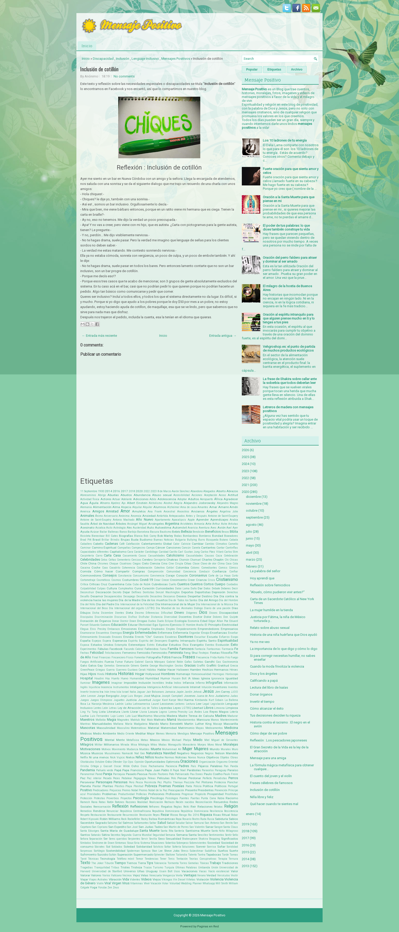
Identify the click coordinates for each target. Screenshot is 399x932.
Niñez (140, 757)
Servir (144, 838)
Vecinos (127, 875)
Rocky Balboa (149, 819)
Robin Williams (110, 819)
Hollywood (152, 674)
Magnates (123, 719)
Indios (177, 683)
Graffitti (211, 665)
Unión (214, 867)
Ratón (110, 802)
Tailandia (181, 854)
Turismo (158, 867)
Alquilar (137, 507)
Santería (179, 830)
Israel (125, 691)
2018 (132, 491)
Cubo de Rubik (142, 584)
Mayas (200, 728)
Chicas (234, 559)
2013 (245, 866)
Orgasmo (221, 762)
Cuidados (232, 584)
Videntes (135, 879)
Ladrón (119, 704)
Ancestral (169, 511)
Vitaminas (136, 883)
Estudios (175, 645)
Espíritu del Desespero (153, 640)
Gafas (188, 661)
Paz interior (94, 778)
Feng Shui (191, 653)
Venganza (169, 875)
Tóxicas (204, 863)
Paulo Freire (230, 774)
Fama (163, 649)
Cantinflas (231, 547)
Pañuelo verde (104, 770)
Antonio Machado (123, 519)
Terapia (222, 858)
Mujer (187, 749)
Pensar (182, 778)
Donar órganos (261, 694)
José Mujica (152, 696)
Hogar (139, 674)
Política (208, 786)
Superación (125, 854)
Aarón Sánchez (181, 491)
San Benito (226, 823)
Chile (83, 563)
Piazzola (189, 782)
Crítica (84, 584)
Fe (236, 649)
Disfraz (132, 617)
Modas (162, 744)
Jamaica (170, 691)
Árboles (121, 524)
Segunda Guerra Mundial (136, 835)
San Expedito (117, 827)
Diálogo (198, 608)
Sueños (223, 850)
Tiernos (132, 863)
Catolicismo (175, 555)
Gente (144, 665)
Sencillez (203, 835)
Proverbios (112, 798)
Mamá (171, 719)
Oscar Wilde (122, 766)
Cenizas (136, 559)
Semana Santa (186, 835)
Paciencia (171, 766)
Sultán (112, 854)
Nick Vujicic (117, 757)
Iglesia (205, 678)
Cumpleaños (125, 588)
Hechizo (207, 669)
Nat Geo (139, 753)
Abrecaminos (88, 495)
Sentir (228, 835)
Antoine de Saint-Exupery (223, 516)
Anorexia (136, 516)
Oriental (233, 762)
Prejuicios (115, 790)
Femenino (129, 653)
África (218, 499)
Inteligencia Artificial (159, 687)
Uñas (140, 871)
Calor (176, 544)
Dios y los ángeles (263, 674)
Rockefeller (133, 819)
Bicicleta (85, 536)
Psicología (141, 798)
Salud (161, 823)
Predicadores (100, 790)
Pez (159, 782)
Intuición (207, 687)
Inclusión (122, 59)
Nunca (201, 757)
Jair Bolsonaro (155, 691)
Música (85, 753)
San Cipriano (99, 827)
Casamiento (130, 555)
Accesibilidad (181, 495)
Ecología (181, 621)
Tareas (234, 854)
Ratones (119, 802)
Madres (220, 716)
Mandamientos (186, 719)
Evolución (222, 645)
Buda (134, 539)
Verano (201, 875)
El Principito (213, 625)
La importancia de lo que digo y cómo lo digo (283, 649)
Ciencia (155, 563)
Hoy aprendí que (262, 578)
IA (189, 678)
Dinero (179, 612)
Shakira (203, 838)
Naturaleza (154, 753)
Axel (229, 527)
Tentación (182, 858)
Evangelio (197, 645)
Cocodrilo (114, 567)
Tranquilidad (102, 867)
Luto (128, 716)
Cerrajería (160, 559)
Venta (179, 875)
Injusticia (94, 687)
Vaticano (116, 875)
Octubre (99, 762)
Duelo (160, 621)
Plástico (119, 786)
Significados (229, 838)
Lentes (98, 708)
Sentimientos (216, 835)
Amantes (202, 507)
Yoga (93, 887)
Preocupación (176, 790)
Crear (157, 580)
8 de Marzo (164, 491)
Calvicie (186, 544)
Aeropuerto (206, 499)
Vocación (156, 883)
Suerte (233, 850)
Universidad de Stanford (107, 871)
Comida (85, 571)
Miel (207, 740)
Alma (116, 507)
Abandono (197, 491)
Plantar (96, 786)
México (166, 740)
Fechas (84, 653)
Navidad (169, 753)
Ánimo (99, 516)
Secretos (116, 835)
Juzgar (156, 700)
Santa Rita (167, 830)
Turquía (169, 867)
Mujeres (201, 749)
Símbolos (85, 843)
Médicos (86, 733)
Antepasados (177, 516)
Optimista (172, 762)
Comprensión (156, 571)
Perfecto (207, 778)
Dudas (152, 621)
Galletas (198, 661)
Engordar (194, 632)
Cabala (233, 539)
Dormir (124, 621)
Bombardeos (190, 536)
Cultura (112, 588)
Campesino (138, 547)
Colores (195, 567)
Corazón (182, 575)
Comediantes (209, 567)
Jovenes (189, 696)
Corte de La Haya (219, 575)
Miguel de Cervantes (224, 740)
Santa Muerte (149, 830)
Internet (195, 687)
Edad (203, 621)
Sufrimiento (88, 854)
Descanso (169, 596)
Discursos (120, 617)
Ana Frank (155, 511)
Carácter (139, 551)
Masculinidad (106, 728)
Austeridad (139, 527)
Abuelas (113, 495)
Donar (115, 621)
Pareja (107, 774)
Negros (209, 753)
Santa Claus (230, 827)
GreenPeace (87, 669)
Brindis (115, 539)
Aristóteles (186, 524)
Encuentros (102, 632)
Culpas (101, 588)
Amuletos (139, 511)
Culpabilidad (88, 588)
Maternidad (169, 728)
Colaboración (144, 567)
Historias (126, 673)
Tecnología (107, 858)
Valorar (85, 875)
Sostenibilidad (115, 850)
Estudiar (162, 645)
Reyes (156, 815)
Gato (83, 665)
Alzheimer (173, 507)
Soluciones (188, 846)
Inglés (84, 687)
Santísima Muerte (197, 830)
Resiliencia (216, 811)
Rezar (165, 815)
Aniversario (111, 516)
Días (235, 608)
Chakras (172, 559)
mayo (250, 545)
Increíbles (158, 683)
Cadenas (111, 544)
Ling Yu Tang (89, 711)
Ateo (129, 527)
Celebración (231, 555)
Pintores (207, 782)
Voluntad (174, 883)
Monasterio (189, 744)
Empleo (170, 629)
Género (135, 665)
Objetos (224, 757)
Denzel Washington (168, 592)
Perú (131, 782)
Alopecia (126, 507)
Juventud (144, 700)
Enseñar (233, 632)
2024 (245, 464)
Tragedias (86, 867)
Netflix (84, 757)
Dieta (129, 612)
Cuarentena (116, 584)
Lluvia (143, 711)
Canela (196, 547)
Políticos (220, 786)
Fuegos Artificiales (91, 661)
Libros (208, 708)
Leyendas (165, 708)
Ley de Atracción (129, 708)
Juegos (84, 700)
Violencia (217, 879)
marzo (250, 559)
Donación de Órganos (95, 621)
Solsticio (158, 846)
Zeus (116, 887)
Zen (109, 887)
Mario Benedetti (171, 724)
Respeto (84, 815)
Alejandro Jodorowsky (199, 503)
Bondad (217, 536)
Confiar (233, 571)
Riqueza (206, 815)
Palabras (216, 766)
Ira (101, 691)
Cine (171, 563)
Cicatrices (125, 563)
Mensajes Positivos (175, 59)
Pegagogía (140, 778)
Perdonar (194, 778)
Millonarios (111, 744)
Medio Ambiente (104, 733)
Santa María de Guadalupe (119, 830)
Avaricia (193, 527)
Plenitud (138, 786)
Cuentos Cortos (202, 584)
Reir (193, 806)
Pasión (152, 774)
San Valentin (197, 827)
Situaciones (157, 843)
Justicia (131, 700)
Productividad (126, 794)
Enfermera (165, 632)
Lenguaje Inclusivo (145, 59)
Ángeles (212, 511)
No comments (124, 76)
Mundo (215, 749)
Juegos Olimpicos (101, 700)
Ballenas (113, 531)
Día (216, 596)
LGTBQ (186, 708)
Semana (170, 835)
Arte (208, 524)
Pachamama (156, 766)
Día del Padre (105, 604)
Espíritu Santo (206, 640)
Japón (180, 691)
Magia (111, 719)
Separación (95, 838)
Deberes (226, 588)
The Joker (97, 863)
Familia (173, 649)
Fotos (166, 657)
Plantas (108, 786)
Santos (85, 835)
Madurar (232, 716)
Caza (219, 555)
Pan (226, 766)
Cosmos (116, 580)
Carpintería (87, 555)
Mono (210, 744)
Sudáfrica (210, 850)
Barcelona (143, 531)
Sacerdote (87, 823)
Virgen (116, 883)
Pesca (139, 782)
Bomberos (205, 536)
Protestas (99, 798)
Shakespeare (189, 838)
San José (132, 827)
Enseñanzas (218, 632)
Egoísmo (164, 625)
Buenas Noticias (164, 539)
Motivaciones (90, 749)
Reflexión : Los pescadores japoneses (278, 740)
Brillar (105, 539)
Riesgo (183, 815)
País (193, 766)
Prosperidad (215, 794)
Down (132, 621)
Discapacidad (103, 59)
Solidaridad (144, 846)
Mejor (151, 733)
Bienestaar (98, 536)
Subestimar (196, 850)
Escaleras (171, 637)
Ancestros (183, 511)
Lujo (113, 716)
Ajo (123, 503)
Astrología (119, 527)
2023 (154, 491)
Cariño (173, 551)
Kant (165, 700)
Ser (105, 838)
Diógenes (191, 612)
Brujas (125, 539)
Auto (150, 527)
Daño (194, 588)
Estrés (151, 645)
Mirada (125, 744)
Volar (165, 883)
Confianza (219, 571)
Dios (203, 612)
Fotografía (153, 657)
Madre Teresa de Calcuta (196, 716)
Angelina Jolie (229, 511)
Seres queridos (118, 838)
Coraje (170, 575)
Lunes (120, 716)
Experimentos (88, 649)
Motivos (106, 749)
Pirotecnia (220, 782)
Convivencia (157, 575)
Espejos (96, 640)
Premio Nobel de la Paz (153, 790)
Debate (216, 588)
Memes (160, 733)
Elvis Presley (98, 629)
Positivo (86, 790)
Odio (108, 762)
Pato (171, 774)
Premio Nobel (130, 790)
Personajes (104, 782)
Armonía (199, 524)
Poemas (165, 786)
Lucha (84, 716)
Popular (252, 69)
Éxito (234, 645)
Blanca (138, 536)
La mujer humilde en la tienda (271, 610)
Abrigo (102, 495)
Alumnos (159, 507)
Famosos (186, 649)
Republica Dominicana (165, 811)
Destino (207, 596)
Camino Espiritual (104, 547)
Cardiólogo (151, 551)
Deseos (181, 596)
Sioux (130, 843)
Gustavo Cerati (136, 669)
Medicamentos (214, 728)
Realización (156, 802)
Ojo (125, 762)
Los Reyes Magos (215, 711)
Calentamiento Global (156, 544)
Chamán (184, 559)
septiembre (254, 517)
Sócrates (100, 846)
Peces (116, 778)
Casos (142, 555)
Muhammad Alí (171, 749)
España (85, 640)
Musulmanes (113, 753)
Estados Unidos (102, 645)
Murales (226, 749)
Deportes (187, 592)
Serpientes (134, 838)
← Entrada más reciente (99, 336)
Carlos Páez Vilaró (212, 551)
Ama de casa (188, 507)
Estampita (121, 645)
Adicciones (140, 499)
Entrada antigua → (222, 336)
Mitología (143, 744)
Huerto (115, 678)
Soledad (129, 846)
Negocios (197, 753)
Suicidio (102, 854)
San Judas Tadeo (150, 827)
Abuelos (126, 495)
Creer (191, 580)
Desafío (84, 596)
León (105, 708)
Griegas (100, 669)
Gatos (92, 665)
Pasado (131, 774)
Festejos (204, 653)
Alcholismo (155, 503)
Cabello (98, 544)
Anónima (124, 516)
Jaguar (141, 691)
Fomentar (140, 657)
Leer (199, 704)
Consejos (110, 575)
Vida (125, 879)
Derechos (232, 592)
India (169, 683)
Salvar (189, 823)
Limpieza (232, 708)
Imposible (130, 683)
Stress (184, 850)
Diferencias (152, 612)
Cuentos (183, 584)
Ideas (196, 678)
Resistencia (231, 811)
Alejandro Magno (227, 503)
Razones (131, 802)
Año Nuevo (144, 519)
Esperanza (120, 640)
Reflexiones (139, 806)
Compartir (122, 571)
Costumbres (130, 580)
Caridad (163, 551)
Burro (201, 539)
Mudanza (132, 749)
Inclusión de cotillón (99, 69)
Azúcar (94, 531)
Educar (133, 625)
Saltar (152, 823)
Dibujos (85, 612)
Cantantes (208, 547)
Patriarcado (182, 774)
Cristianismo (227, 579)
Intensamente (181, 687)
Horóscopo (231, 674)
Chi (227, 559)
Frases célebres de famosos (271, 783)
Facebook (116, 649)
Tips (150, 863)
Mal (143, 719)
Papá (117, 770)
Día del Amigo (208, 600)
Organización (207, 762)
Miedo (198, 740)
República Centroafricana (135, 811)
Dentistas (148, 592)
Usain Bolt (166, 871)
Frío (227, 657)
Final (95, 657)
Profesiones (156, 794)
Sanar (209, 827)
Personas (120, 782)
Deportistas (203, 592)
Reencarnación (102, 806)
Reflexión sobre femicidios (270, 585)
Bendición (198, 531)
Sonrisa (211, 846)
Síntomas (120, 843)
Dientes (119, 612)
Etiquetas (274, 69)
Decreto (117, 592)
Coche (96, 567)
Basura (154, 531)
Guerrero (121, 669)
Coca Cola (232, 563)
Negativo (183, 753)
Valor (234, 871)
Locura (153, 711)
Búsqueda (212, 539)
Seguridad (159, 835)
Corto (235, 575)
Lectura (190, 704)
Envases (117, 637)
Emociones (129, 629)
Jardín (188, 691)
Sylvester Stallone (164, 854)
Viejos (157, 879)
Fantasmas (214, 649)
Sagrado (101, 823)
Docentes (185, 617)
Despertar (194, 596)
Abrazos (232, 491)
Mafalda (101, 719)
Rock (124, 819)
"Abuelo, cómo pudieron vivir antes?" (277, 592)
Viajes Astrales (98, 879)
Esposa (84, 645)
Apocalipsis (179, 519)
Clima (221, 563)
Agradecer (231, 499)
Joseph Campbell (172, 696)
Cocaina (85, 567)
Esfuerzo (224, 637)
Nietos (130, 757)
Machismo (145, 716)
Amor (125, 511)
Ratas (102, 802)
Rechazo (169, 802)
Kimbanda (201, 700)
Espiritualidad (228, 640)
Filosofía (227, 653)
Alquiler (147, 507)
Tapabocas (213, 854)
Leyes (177, 708)
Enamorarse (87, 632)
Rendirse (99, 811)
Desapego (129, 596)
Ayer (235, 527)
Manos (215, 719)
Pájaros (203, 766)
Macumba (160, 716)
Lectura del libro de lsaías (269, 687)
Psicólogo (157, 798)
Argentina (172, 524)
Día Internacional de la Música (214, 604)
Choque (113, 563)
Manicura (203, 719)
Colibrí (170, 567)
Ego (155, 625)
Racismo (232, 798)
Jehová (197, 691)
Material (153, 728)
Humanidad (137, 678)
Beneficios (213, 531)
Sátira (106, 835)
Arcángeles (156, 524)
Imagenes (101, 682)
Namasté (127, 753)
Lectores (180, 704)
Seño (235, 835)
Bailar (103, 531)
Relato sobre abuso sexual (270, 628)
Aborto (221, 491)
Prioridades (94, 794)
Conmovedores (90, 575)
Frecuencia (202, 657)
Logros (163, 711)
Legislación (217, 704)
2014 (108, 491)
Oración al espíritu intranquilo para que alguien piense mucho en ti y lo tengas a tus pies (289, 318)
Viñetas (190, 879)
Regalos (166, 806)
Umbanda (204, 867)
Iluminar (85, 683)
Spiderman (133, 850)
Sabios (233, 819)
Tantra (201, 854)
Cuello (172, 584)
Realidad (142, 802)
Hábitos (151, 669)
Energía (128, 632)
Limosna (219, 708)
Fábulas (103, 649)
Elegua (84, 629)
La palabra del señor (265, 571)
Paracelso (208, 770)
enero (250, 814)
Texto (85, 862)
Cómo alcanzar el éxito (267, 708)
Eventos (209, 645)
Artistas (233, 524)
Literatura (113, 711)
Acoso (222, 495)
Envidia (128, 637)
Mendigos (183, 733)
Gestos (179, 665)
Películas (163, 778)
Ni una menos (99, 757)
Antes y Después (196, 516)
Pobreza (151, 786)
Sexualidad (173, 838)
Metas (144, 740)
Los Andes (195, 711)
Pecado (107, 778)
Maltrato (160, 719)
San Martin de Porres (176, 827)
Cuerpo (220, 584)
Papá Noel (179, 770)
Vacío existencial (218, 871)
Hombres (168, 674)
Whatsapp (209, 883)
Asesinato (87, 527)
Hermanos (221, 669)
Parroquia (119, 774)
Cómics (233, 567)
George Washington (161, 665)
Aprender (202, 519)
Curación (148, 588)
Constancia (125, 575)
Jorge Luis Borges (131, 696)
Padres (184, 766)
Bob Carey (150, 536)
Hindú (100, 674)
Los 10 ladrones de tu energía (285, 140)
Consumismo (141, 575)
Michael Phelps (181, 740)
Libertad (197, 708)
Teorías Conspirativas (202, 858)
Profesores (173, 794)
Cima (164, 563)
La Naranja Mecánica (100, 704)
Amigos (98, 511)
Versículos (223, 875)
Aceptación (210, 495)
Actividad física (89, 499)
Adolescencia (166, 499)
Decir (235, 588)
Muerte (156, 749)
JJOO (234, 691)
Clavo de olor (208, 563)
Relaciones (205, 806)
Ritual (226, 815)
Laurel (155, 704)
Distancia (157, 617)
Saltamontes (141, 823)
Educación (119, 625)
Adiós (152, 499)
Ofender (117, 762)
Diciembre (107, 612)
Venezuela (155, 875)
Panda (234, 766)
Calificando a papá (264, 680)
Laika (128, 704)
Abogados (209, 491)
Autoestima (163, 527)
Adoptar (182, 499)
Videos (146, 879)
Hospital (86, 678)
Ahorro (105, 503)
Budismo (146, 539)
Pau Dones (196, 774)
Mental (109, 740)
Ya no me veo (260, 642)
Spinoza (146, 850)
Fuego (234, 657)
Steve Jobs (172, 850)
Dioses (213, 612)
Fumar (119, 661)
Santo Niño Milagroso (225, 830)
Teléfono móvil (125, 858)
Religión (231, 806)
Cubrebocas (160, 584)
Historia (111, 674)
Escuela (212, 637)
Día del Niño (87, 604)
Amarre (223, 507)
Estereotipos (136, 645)
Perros (233, 778)
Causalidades (194, 555)
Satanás (96, 835)
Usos (177, 871)
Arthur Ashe (219, 524)
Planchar (232, 782)
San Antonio (212, 823)
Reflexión (120, 806)
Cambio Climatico (216, 544)
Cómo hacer (103, 571)
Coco (105, 567)
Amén (234, 507)
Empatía (144, 629)
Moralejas (230, 744)
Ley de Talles (150, 708)
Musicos (97, 753)
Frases (189, 657)
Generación (122, 665)
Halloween (182, 669)
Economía (193, 621)
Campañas (124, 547)
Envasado (105, 637)
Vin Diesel (179, 879)
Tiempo (120, 863)
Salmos (128, 823)
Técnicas (93, 858)
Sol (108, 846)
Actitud (233, 495)
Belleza (186, 531)
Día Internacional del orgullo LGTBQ (132, 608)
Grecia (234, 665)
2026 (245, 450)
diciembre (253, 497)
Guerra (110, 669)
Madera (172, 716)
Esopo (234, 637)
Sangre (218, 827)
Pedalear (127, 778)
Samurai (199, 823)
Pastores (163, 774)
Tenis (171, 858)
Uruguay (152, 871)
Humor (165, 678)
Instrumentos (121, 687)
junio (249, 538)
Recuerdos (221, 802)
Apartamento (162, 519)
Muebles (144, 749)
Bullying (192, 539)
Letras (113, 708)
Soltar (167, 846)
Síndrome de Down (103, 843)
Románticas (166, 819)
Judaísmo (222, 696)
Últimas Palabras (186, 867)
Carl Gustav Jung (189, 551)
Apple (191, 519)
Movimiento (118, 749)
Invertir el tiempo (262, 701)
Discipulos (86, 617)
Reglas (178, 806)
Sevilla (153, 838)
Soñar (221, 846)
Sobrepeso (182, 843)
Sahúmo (112, 823)
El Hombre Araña (193, 625)
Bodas (178, 536)
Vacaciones (189, 871)
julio (249, 531)
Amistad (112, 511)
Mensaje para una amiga (268, 758)
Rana (94, 802)
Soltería (176, 846)
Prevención (221, 790)
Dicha (95, 612)
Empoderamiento (186, 629)
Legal (206, 704)
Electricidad (230, 625)
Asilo (109, 527)
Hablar (161, 669)
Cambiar (198, 544)
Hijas (83, 674)
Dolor (207, 617)
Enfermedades (146, 632)
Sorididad (232, 846)
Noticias (181, 757)
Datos (207, 588)
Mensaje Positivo (202, 733)
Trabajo (215, 863)
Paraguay (220, 770)
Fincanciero (118, 657)
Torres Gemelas (189, 863)
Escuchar (200, 637)
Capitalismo (118, 551)
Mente (120, 740)
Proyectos (126, 798)
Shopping (214, 838)
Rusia (210, 819)
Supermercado (143, 854)
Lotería (234, 711)
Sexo (161, 838)
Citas (187, 563)
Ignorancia (217, 678)
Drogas (142, 621)
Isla (118, 691)
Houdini (99, 678)
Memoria (171, 733)
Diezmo (139, 612)
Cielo (145, 563)
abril (249, 552)
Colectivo (159, 567)
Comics (222, 567)
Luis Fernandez (99, 716)
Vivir (147, 883)
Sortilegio (99, 850)
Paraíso (232, 770)
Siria (136, 843)
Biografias (126, 536)
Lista (102, 711)
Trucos (147, 867)
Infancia (188, 683)
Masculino (123, 728)
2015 (245, 852)
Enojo (205, 632)
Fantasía (200, 649)
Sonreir (201, 846)
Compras (138, 571)
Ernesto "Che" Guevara (149, 637)
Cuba (128, 584)
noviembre (254, 503)
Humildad (152, 678)
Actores (106, 499)
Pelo (173, 778)
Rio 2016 (193, 815)
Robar (234, 815)
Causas (209, 555)
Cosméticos (103, 580)
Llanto (125, 711)
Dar (200, 588)
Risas (217, 815)
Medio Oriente (125, 733)
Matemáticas (138, 728)
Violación (202, 879)
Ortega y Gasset (101, 766)
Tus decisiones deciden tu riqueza (275, 715)
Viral (107, 883)
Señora (84, 838)
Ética (185, 645)
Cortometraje (87, 580)
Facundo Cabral (134, 649)
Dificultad (167, 612)
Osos (144, 766)
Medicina (231, 728)
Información (231, 683)
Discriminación (104, 617)
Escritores (185, 637)
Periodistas (220, 778)
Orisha (84, 766)
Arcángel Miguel (137, 524)
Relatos (218, 806)
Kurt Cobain (216, 700)
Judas (234, 696)
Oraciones (189, 761)
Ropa (179, 819)
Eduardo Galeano (100, 625)
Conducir (204, 571)
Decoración (103, 592)
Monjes (201, 744)
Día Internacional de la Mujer (175, 604)
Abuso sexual (162, 495)
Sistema (145, 843)
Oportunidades (155, 762)
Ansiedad (149, 516)
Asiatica (100, 527)
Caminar (85, 547)
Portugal (233, 786)
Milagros (86, 744)
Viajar (84, 879)
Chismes (102, 563)
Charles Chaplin (213, 559)
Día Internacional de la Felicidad (134, 604)
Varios (106, 875)
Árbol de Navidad (102, 524)
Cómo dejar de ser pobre (268, 733)
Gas (218, 661)
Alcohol (168, 503)
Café (122, 544)
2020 (139, 491)
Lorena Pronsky (178, 711)
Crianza (201, 580)
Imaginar (116, 683)
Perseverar (87, 782)
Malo (150, 719)
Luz (134, 716)
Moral (218, 744)
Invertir (84, 691)
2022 (147, 491)
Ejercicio (176, 625)
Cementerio (123, 559)
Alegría (178, 503)
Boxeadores (231, 536)
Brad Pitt (85, 539)
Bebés (176, 531)
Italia (133, 691)
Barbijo (132, 531)
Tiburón (109, 863)
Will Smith (222, 883)
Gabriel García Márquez (150, 661)
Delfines (136, 592)
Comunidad (173, 571)
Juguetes (119, 700)
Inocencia (106, 687)
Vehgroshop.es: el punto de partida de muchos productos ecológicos (289, 348)
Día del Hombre (228, 600)
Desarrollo (142, 596)
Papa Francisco (133, 770)
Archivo (297, 69)
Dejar (126, 592)
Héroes (234, 669)
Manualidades (102, 724)
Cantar (220, 547)
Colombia (182, 567)
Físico (129, 657)
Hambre (195, 669)
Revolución (145, 815)
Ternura (233, 858)
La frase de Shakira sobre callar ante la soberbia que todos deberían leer (290, 381)
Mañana (118, 724)
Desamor (97, 596)
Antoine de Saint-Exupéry (95, 519)
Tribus (115, 867)
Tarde (225, 854)
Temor (139, 858)
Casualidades (156, 555)
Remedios (86, 811)
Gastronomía (230, 661)
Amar (213, 507)
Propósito (200, 794)
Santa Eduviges (89, 830)
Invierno (94, 691)
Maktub (135, 719)
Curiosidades (165, 588)
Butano (224, 539)
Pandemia (87, 770)
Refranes (154, 806)
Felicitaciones (113, 653)
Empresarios (229, 629)
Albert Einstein (137, 503)
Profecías (141, 794)
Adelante (126, 499)
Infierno (200, 683)
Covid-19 (146, 580)
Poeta (189, 786)
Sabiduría (221, 819)
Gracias (190, 665)
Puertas (195, 798)
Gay (100, 665)
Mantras (85, 724)
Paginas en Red (208, 926)
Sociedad (213, 843)
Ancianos (197, 511)
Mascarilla (231, 724)
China (92, 563)
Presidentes (206, 790)
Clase (196, 563)
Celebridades (90, 559)
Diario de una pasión (217, 608)
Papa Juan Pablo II (158, 770)
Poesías (178, 786)
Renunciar (112, 811)
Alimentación (102, 507)
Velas (144, 875)
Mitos (154, 744)
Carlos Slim (231, 551)
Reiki (186, 806)
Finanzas (105, 657)
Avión (221, 527)
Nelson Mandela (226, 753)
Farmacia (227, 649)
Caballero (86, 544)
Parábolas (194, 770)
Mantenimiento (229, 719)
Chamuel (195, 559)
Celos (104, 559)
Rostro (196, 819)
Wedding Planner (191, 883)
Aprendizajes (219, 519)
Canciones (173, 547)
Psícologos (171, 798)
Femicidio (143, 653)
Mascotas (87, 728)
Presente (191, 790)
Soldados (117, 846)
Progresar (187, 794)
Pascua (142, 774)
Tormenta (173, 863)
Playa (128, 786)
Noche (159, 757)
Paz (82, 778)
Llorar (134, 711)
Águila (93, 503)
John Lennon (88, 696)
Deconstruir (87, 592)
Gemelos (109, 665)
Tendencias (151, 858)
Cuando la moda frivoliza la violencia (277, 666)
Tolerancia (160, 863)
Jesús (208, 691)
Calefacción (133, 544)
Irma (113, 691)
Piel (198, 782)
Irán (106, 691)
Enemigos (116, 632)
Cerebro (147, 559)
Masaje (217, 724)
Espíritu (133, 640)
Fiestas (215, 653)
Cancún (186, 547)
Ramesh (85, 802)
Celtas (112, 559)
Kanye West (176, 700)
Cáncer (160, 547)
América (85, 511)
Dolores (217, 617)
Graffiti (201, 665)
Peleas (152, 778)
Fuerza (109, 661)
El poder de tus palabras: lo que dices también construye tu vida (286, 227)
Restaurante (114, 815)
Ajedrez (115, 503)
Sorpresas (86, 850)
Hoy (107, 678)
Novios (192, 757)
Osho (135, 766)
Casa (117, 555)
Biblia (234, 531)
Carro (99, 555)
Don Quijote (230, 617)
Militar (99, 744)
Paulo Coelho (213, 774)
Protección (86, 798)
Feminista (175, 653)
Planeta (85, 786)
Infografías (214, 683)
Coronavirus (198, 575)
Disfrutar (144, 617)
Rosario (186, 819)
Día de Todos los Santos (182, 600)
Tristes (125, 867)
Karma (189, 700)
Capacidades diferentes (94, 551)
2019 (245, 824)
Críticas (94, 584)
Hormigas (218, 674)
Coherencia (128, 567)
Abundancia (142, 495)
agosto (251, 525)
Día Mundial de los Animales (174, 608)
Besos (225, 531)
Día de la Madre (130, 600)
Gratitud (223, 665)
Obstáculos (87, 762)
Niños (149, 757)
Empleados (158, 629)
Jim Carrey (222, 691)
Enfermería (180, 632)
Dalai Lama (182, 588)
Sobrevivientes (197, 843)
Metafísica (132, 740)
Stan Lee (157, 850)
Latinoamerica (141, 704)
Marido (154, 724)
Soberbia (170, 843)
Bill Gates (112, 536)
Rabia (220, 798)
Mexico (155, 740)
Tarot (83, 858)
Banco (123, 531)
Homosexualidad (201, 674)
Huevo (124, 678)
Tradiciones (230, 863)
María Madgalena (136, 724)
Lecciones (167, 704)
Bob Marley (165, 536)
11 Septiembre (88, 491)
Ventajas (190, 875)
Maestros (87, 719)
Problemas (109, 794)
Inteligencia (138, 687)
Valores (96, 875)
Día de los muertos (155, 600)
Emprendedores (208, 629)
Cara (130, 551)
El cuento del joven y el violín (271, 776)
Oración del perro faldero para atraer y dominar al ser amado (290, 259)
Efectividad (145, 625)
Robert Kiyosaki (89, 819)
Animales (87, 516)
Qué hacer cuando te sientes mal (274, 804)
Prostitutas (231, 794)
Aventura (204, 527)
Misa (134, 744)
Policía (198, 786)
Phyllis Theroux (173, 782)
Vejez (136, 875)
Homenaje (183, 674)
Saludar (180, 823)
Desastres (156, 596)
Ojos (130, 762)
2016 (116, 491)
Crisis (211, 580)
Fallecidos (151, 649)
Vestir (234, 875)
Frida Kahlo (217, 657)
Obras (234, 757)
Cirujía (179, 563)
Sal (120, 823)
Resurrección (130, 815)
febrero (251, 566)
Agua (84, 503)
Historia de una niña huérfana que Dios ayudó (283, 635)
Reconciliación (203, 802)
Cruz (104, 584)
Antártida (162, 516)
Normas (169, 757)
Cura (137, 588)
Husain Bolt (179, 678)
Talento (192, 854)
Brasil (97, 539)
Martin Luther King (197, 724)
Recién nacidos (185, 802)
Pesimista (150, 782)
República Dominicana (194, 811)
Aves (213, 527)
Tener (163, 858)
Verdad (211, 875)
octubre (251, 510)
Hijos (92, 674)
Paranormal (87, 774)
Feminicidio (159, 653)
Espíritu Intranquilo (181, 640)
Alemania (86, 507)
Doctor (197, 617)
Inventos (233, 687)
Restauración (98, 815)
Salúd (171, 823)
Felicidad (97, 653)
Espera (107, 640)
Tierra (142, 863)
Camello (233, 544)
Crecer (165, 580)
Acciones (197, 495)
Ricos (174, 815)
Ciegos (137, 563)
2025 (245, 457)
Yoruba (102, 887)
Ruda (203, 819)
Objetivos (212, 757)
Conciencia (189, 571)
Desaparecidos (113, 596)
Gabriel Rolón (174, 661)
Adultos (193, 499)
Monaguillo (174, 744)
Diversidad (170, 617)
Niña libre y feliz (261, 797)
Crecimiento (178, 580)
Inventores (220, 687)
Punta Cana (208, 798)
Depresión (218, 592)
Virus (125, 883)
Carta (108, 555)
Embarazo (113, 629)
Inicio (87, 46)
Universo (130, 871)
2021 (245, 485)
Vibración (115, 879)
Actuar (116, 499)
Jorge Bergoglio (108, 696)
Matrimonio (186, 728)
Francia (176, 657)
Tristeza (136, 867)
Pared (98, 774)
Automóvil (179, 527)
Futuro (128, 661)
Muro (235, 749)
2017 (124, 491)
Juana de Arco (205, 696)
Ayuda (84, 531)
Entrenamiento (88, 637)
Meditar (140, 733)
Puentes (184, 798)
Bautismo (165, 531)
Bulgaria (180, 539)
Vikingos (167, 879)
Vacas (203, 871)
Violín (100, 883)
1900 (101, 491)
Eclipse (169, 621)
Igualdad (232, 678)
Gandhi (210, 661)
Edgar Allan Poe (218, 621)
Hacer (171, 669)
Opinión (139, 762)
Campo (150, 547)
